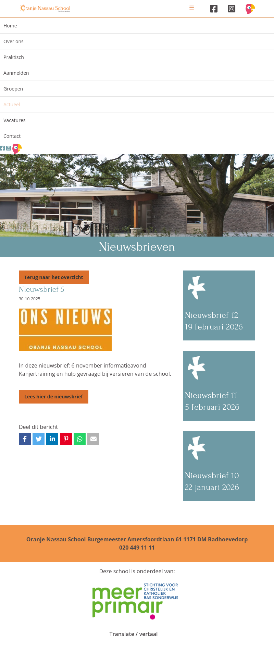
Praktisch (13, 57)
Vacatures (14, 120)
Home (10, 25)
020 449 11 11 (137, 547)
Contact (12, 136)
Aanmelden (16, 73)
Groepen (13, 88)
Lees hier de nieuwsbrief (53, 396)
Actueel (11, 104)
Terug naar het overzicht (53, 277)
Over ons (13, 41)
